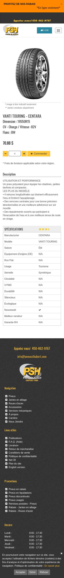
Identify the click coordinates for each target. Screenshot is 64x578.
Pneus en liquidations (18, 493)
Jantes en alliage (16, 400)
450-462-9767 (41, 348)
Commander (38, 153)
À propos (11, 414)
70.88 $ (8, 143)
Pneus (10, 396)
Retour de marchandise (19, 449)
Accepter (20, 572)
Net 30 (10, 460)
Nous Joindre (14, 421)
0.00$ (45, 30)
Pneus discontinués (17, 496)
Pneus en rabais (15, 489)
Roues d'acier (14, 403)
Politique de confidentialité (21, 456)
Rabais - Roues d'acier (19, 511)
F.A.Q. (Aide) (13, 442)
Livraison (11, 445)
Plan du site (13, 463)
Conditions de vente (17, 452)
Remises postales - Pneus (21, 503)
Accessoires (13, 407)
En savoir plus (52, 566)
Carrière (11, 418)
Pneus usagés (14, 500)
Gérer (32, 572)
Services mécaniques (18, 410)
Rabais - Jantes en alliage (20, 507)
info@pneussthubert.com (32, 356)
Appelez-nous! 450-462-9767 (32, 20)
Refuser (44, 572)
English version (15, 467)
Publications (13, 438)
